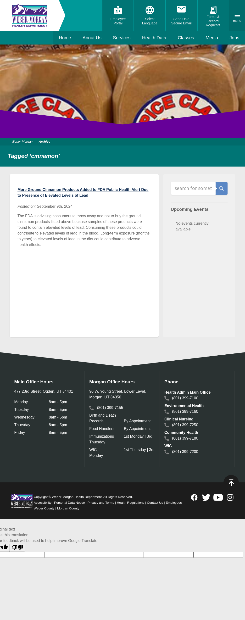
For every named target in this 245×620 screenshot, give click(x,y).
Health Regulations (130, 502)
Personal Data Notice (69, 502)
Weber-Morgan (23, 141)
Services (122, 37)
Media (212, 37)
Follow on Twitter (206, 497)
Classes (186, 37)
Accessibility (42, 502)
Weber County (44, 508)
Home (65, 37)
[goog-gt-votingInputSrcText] (119, 555)
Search (222, 188)
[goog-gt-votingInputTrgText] (169, 555)
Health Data (154, 37)
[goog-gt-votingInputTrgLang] (69, 555)
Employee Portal (118, 21)
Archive (45, 141)
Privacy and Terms (101, 502)
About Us (92, 37)
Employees (174, 502)
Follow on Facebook (194, 497)
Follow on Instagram (230, 497)
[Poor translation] (17, 548)
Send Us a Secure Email (181, 21)
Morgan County (68, 508)
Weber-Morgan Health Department (30, 15)
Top (231, 482)
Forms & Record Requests (213, 21)
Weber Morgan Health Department (22, 500)
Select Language (149, 21)
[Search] (193, 188)
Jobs (234, 37)
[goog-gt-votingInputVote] (218, 555)
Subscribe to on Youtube (218, 497)
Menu (237, 20)
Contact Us (155, 502)
